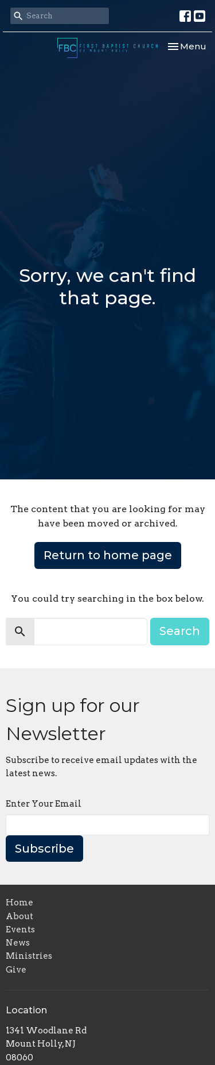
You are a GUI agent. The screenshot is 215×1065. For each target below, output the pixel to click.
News (18, 943)
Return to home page (108, 555)
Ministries (29, 956)
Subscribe (44, 848)
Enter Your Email (43, 804)
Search (179, 631)
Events (20, 929)
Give (16, 970)
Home (19, 902)
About (19, 916)
